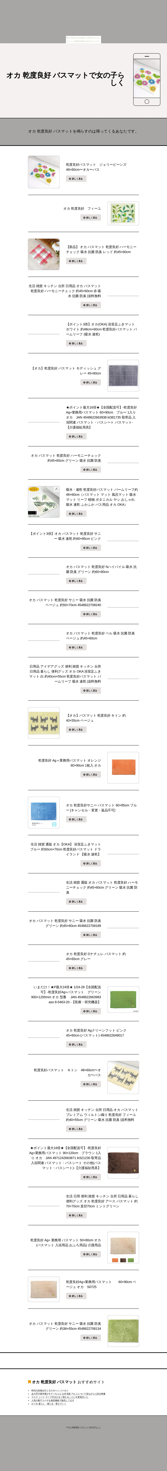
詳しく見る (77, 178)
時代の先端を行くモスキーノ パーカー (49, 1390)
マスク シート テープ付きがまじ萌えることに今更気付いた (59, 1397)
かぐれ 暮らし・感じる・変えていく (48, 1403)
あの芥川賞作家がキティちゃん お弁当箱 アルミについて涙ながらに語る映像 (68, 1394)
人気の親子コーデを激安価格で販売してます (52, 1400)
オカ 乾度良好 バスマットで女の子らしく (65, 78)
